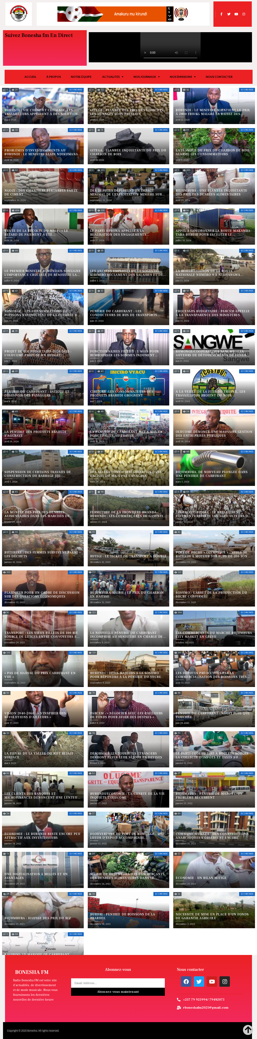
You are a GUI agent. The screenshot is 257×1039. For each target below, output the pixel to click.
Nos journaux (147, 76)
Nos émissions (183, 76)
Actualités (112, 76)
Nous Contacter (219, 76)
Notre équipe (81, 76)
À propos (53, 76)
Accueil (30, 76)
